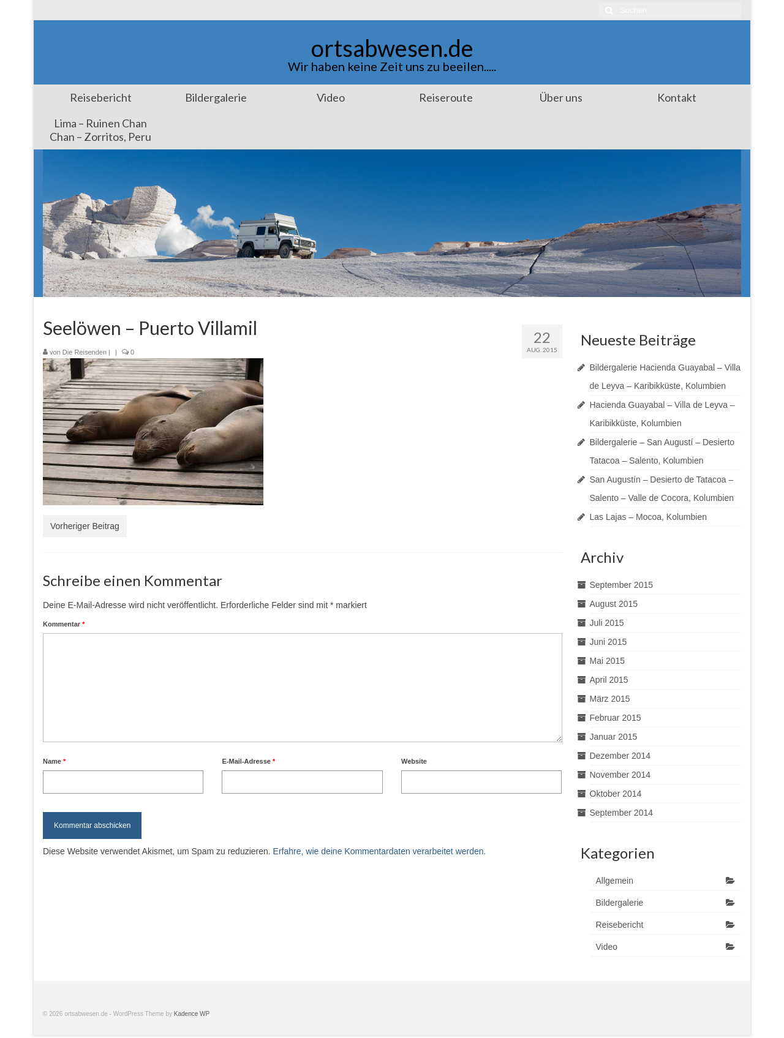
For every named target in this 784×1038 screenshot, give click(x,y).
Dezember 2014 (620, 756)
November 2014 (620, 775)
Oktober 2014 (616, 794)
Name (54, 761)
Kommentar (64, 624)
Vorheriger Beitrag (84, 526)
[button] (153, 431)
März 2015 (610, 699)
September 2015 (622, 585)
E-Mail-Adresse (248, 761)
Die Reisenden (84, 352)
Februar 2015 (615, 718)
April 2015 (609, 680)
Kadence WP (191, 1013)
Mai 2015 (607, 661)
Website (414, 761)
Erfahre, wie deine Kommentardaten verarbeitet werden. (379, 851)
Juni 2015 (608, 642)
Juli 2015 (607, 623)
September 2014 (622, 813)
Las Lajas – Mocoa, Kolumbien (648, 517)
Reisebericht (620, 925)
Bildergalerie (620, 903)
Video (607, 947)
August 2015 (614, 604)
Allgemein (614, 881)
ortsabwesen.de (392, 48)
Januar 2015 (614, 737)
